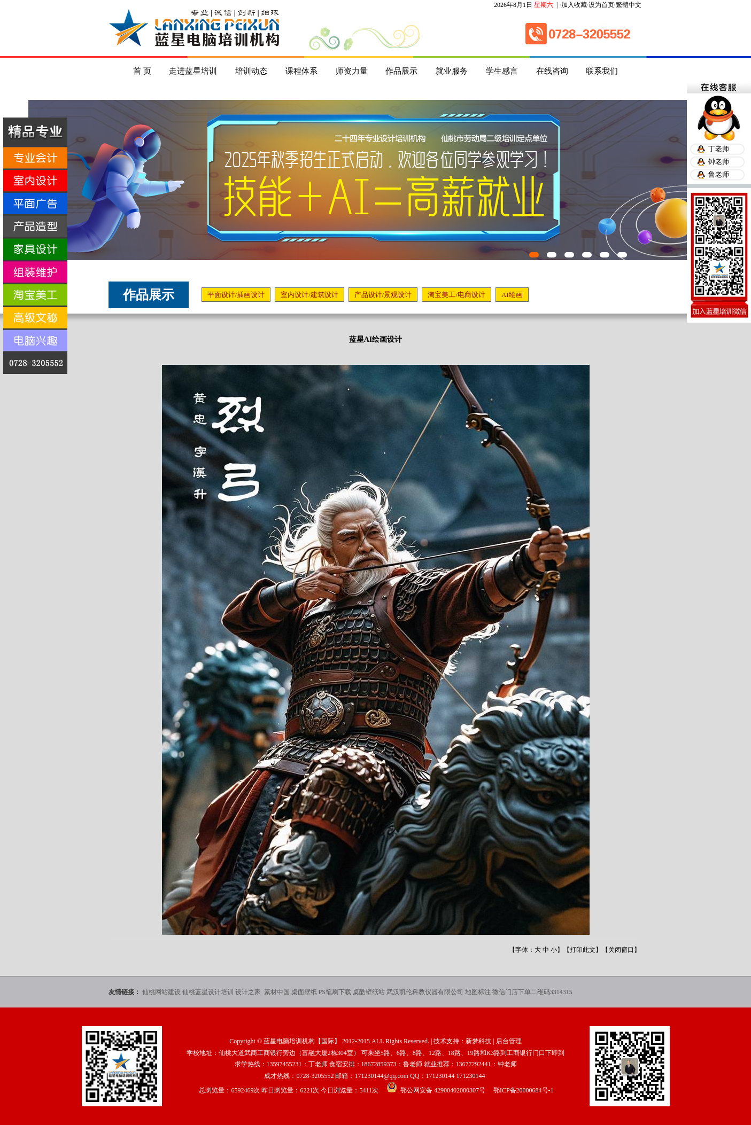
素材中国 (277, 992)
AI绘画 (512, 295)
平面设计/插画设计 (236, 295)
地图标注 (478, 992)
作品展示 (401, 71)
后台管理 (509, 1041)
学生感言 (502, 71)
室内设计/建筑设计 (309, 295)
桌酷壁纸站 (369, 992)
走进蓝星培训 (193, 71)
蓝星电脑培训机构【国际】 (302, 1041)
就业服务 (452, 71)
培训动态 (251, 71)
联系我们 (602, 71)
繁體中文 (628, 5)
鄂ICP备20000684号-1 (523, 1090)
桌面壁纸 (304, 992)
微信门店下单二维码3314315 (532, 992)
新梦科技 (478, 1041)
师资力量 (352, 71)
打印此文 (582, 950)
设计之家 (248, 992)
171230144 (440, 1076)
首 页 (142, 71)
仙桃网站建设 (161, 992)
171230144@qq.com (381, 1076)
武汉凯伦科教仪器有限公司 (424, 992)
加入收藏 (574, 5)
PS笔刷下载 (335, 992)
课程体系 (301, 71)
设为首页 (601, 5)
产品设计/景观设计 (383, 295)
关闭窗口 (621, 950)
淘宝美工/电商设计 (456, 295)
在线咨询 (552, 71)
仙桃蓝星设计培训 (208, 992)
